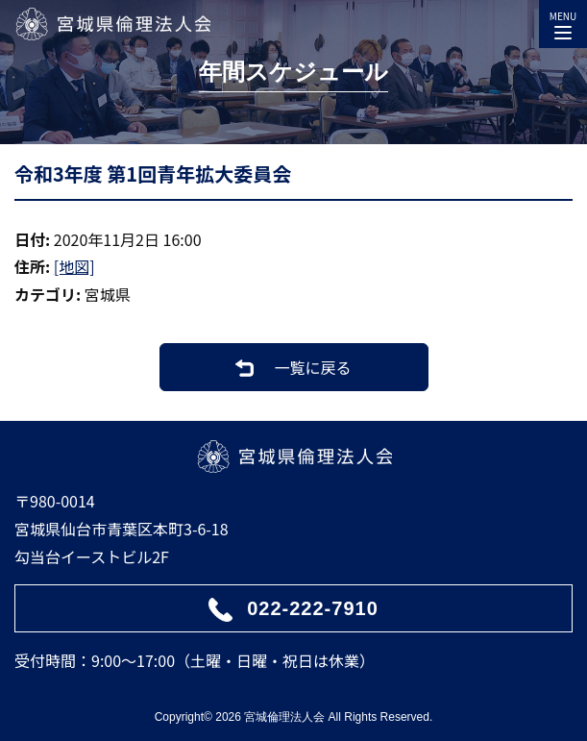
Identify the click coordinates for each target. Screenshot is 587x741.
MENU (563, 21)
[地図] (74, 266)
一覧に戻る (312, 367)
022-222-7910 (313, 608)
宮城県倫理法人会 (112, 24)
